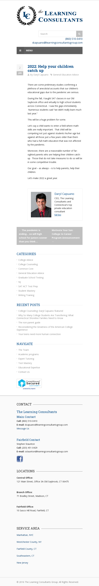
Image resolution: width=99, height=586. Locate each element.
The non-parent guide (29, 322)
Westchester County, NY (29, 541)
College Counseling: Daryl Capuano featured (40, 310)
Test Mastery (25, 363)
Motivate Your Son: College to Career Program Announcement (66, 236)
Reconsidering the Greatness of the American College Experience (45, 328)
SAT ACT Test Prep (28, 286)
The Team (23, 349)
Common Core (25, 268)
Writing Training (26, 295)
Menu (25, 50)
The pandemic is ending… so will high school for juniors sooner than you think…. (33, 236)
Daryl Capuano (40, 74)
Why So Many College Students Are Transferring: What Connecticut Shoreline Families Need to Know (45, 317)
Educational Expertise (29, 367)
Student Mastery (26, 290)
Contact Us (24, 371)
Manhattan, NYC (25, 534)
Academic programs (28, 354)
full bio (57, 214)
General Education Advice (66, 74)
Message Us (23, 428)
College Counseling (28, 264)
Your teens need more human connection (39, 334)
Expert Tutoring (26, 358)
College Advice (25, 259)
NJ (19, 281)
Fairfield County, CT (27, 548)
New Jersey (22, 562)
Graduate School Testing (30, 277)
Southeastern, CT (25, 555)
